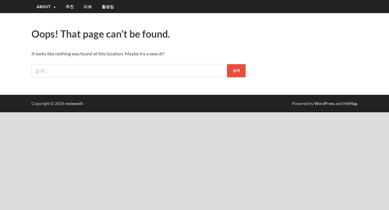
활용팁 (108, 6)
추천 (70, 6)
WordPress (324, 103)
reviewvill (74, 103)
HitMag (350, 103)
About (43, 6)
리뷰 (88, 6)
